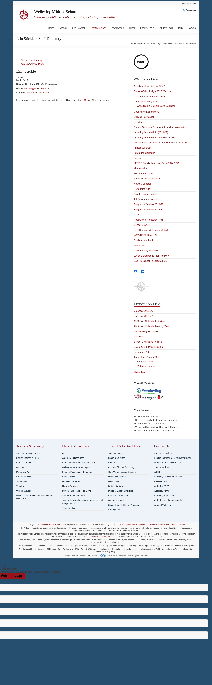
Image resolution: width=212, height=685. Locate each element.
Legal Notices (93, 555)
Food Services (68, 477)
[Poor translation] (18, 576)
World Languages (24, 491)
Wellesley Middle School (61, 12)
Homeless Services (71, 481)
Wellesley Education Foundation (169, 477)
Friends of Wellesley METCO (167, 462)
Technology (21, 481)
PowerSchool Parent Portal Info (76, 491)
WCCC (157, 472)
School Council (142, 225)
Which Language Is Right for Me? (151, 256)
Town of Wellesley (162, 467)
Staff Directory (98, 28)
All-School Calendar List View (149, 321)
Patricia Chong (83, 100)
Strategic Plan (114, 509)
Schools (63, 28)
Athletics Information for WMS (149, 86)
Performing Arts (142, 189)
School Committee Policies (148, 342)
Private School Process (146, 194)
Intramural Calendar (144, 153)
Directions (139, 122)
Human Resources (116, 500)
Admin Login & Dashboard (139, 555)
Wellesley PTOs (161, 491)
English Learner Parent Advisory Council (172, 458)
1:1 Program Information (146, 199)
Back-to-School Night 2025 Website (152, 91)
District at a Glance (117, 486)
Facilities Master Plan (118, 495)
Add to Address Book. (32, 63)
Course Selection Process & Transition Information (160, 127)
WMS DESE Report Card (147, 235)
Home (51, 28)
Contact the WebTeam (154, 524)
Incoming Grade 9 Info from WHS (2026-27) (156, 137)
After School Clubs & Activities (149, 96)
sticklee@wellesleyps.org (37, 88)
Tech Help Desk (145, 361)
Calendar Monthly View (146, 101)
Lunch (132, 28)
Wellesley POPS (161, 486)
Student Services (24, 477)
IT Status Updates (146, 366)
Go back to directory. (32, 60)
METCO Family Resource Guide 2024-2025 (156, 163)
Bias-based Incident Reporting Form (78, 462)
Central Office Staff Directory (121, 467)
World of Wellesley (162, 505)
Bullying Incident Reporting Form (77, 467)
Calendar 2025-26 (143, 311)
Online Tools (68, 453)
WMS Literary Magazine (146, 250)
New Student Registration (147, 178)
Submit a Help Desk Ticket (174, 524)
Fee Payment (79, 28)
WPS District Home (189, 4)
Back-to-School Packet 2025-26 (150, 261)
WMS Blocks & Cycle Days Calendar (156, 106)
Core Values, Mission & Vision (122, 472)
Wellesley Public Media (164, 495)
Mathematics (140, 168)
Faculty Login (147, 28)
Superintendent (115, 453)
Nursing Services (70, 486)
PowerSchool (117, 28)
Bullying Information (144, 117)
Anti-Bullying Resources (146, 331)
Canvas (192, 28)
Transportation (69, 508)
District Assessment (117, 477)
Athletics (138, 336)
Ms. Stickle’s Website (38, 92)
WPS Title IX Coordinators (101, 536)
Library (137, 158)
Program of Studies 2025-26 (148, 209)
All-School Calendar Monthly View (151, 326)
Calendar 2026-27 (143, 316)
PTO (180, 28)
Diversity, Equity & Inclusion (148, 347)
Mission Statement (143, 173)
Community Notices (163, 453)
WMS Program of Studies (28, 453)
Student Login (166, 28)
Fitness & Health (142, 148)
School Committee (116, 458)
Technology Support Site (146, 357)
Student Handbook (143, 240)
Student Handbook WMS (73, 495)
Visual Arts (139, 245)
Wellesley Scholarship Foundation (169, 500)
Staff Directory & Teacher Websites (152, 230)
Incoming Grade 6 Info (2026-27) (151, 132)
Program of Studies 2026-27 (148, 204)
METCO (20, 467)
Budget (111, 462)
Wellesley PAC (161, 481)
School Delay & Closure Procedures (124, 505)
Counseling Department (146, 112)
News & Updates (142, 184)
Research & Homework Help (149, 220)
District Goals (114, 481)
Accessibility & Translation (116, 555)
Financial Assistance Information (77, 472)
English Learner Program (27, 458)
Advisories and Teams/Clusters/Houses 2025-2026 (160, 142)
